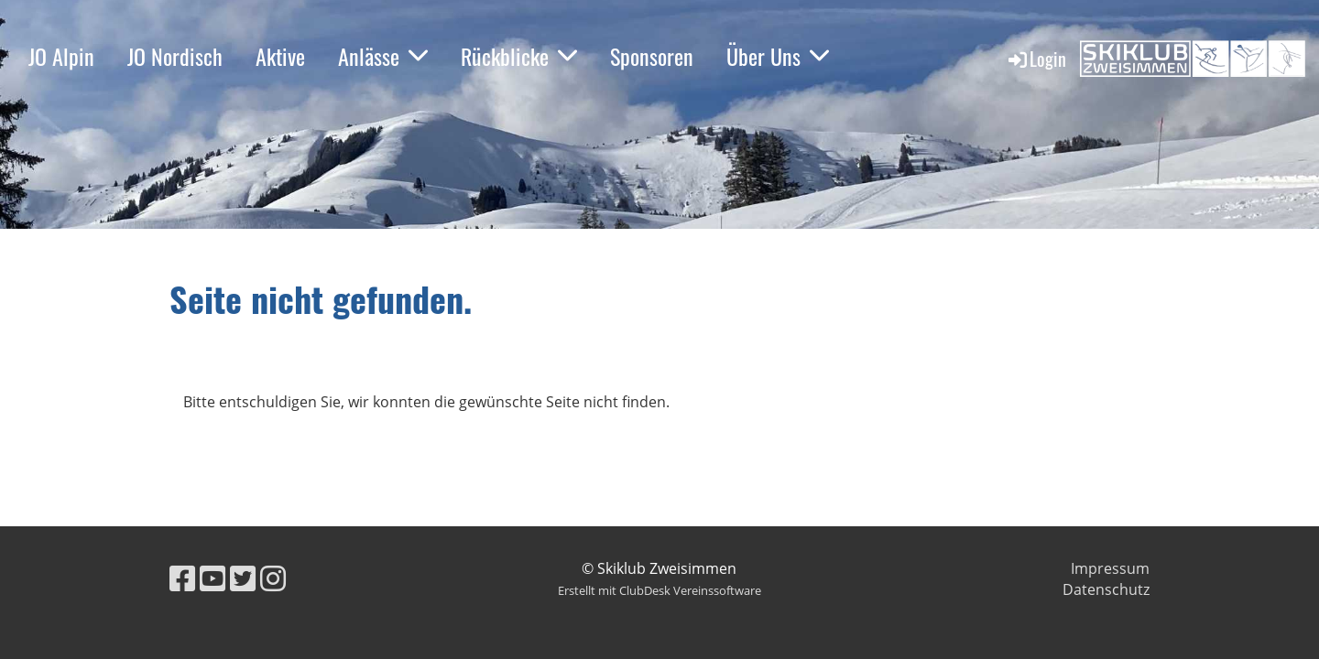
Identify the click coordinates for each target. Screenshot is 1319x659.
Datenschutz (1106, 589)
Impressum (1110, 568)
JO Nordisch (175, 55)
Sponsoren (651, 55)
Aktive (280, 55)
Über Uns (777, 55)
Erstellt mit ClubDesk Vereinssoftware (659, 590)
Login (1036, 58)
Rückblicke (519, 55)
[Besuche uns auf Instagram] (273, 578)
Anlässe (383, 55)
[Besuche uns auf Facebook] (182, 578)
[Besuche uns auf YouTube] (212, 578)
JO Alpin (61, 55)
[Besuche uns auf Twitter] (243, 578)
